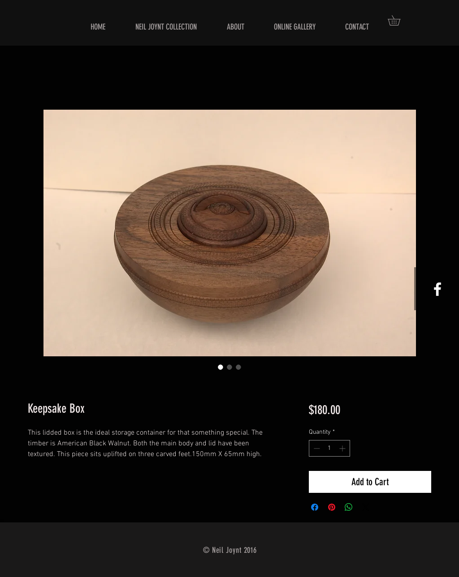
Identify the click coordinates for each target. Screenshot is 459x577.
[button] (399, 20)
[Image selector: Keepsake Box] (220, 367)
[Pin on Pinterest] (331, 507)
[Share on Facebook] (314, 507)
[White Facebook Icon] (437, 289)
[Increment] (343, 448)
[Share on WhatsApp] (348, 507)
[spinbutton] (329, 448)
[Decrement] (315, 448)
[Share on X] (365, 507)
